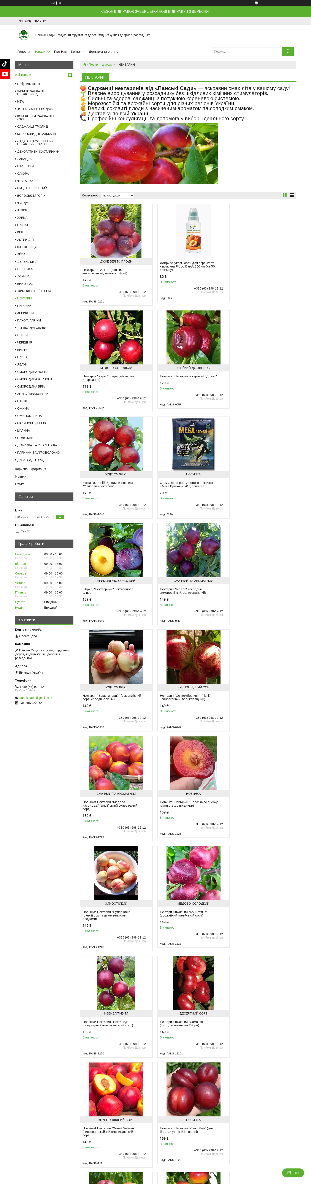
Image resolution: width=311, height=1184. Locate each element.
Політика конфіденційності (221, 1179)
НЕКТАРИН (25, 298)
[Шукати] (288, 51)
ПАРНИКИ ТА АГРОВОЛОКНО (38, 452)
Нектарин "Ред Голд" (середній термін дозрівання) (179, 1030)
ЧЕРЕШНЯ (24, 342)
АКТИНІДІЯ (25, 239)
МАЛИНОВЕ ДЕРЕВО (32, 423)
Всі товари (23, 74)
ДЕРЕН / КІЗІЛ (27, 261)
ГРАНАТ (23, 225)
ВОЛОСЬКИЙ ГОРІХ (31, 195)
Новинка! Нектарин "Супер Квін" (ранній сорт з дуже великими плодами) (106, 706)
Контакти (77, 51)
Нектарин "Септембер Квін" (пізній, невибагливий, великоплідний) (108, 594)
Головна (23, 51)
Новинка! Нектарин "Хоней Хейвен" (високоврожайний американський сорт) (182, 816)
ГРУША (22, 357)
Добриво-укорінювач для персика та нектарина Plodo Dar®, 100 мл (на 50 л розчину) (183, 266)
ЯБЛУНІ (22, 364)
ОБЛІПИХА (25, 269)
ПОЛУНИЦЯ (26, 438)
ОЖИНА (23, 408)
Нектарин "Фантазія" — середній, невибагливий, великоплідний (254, 924)
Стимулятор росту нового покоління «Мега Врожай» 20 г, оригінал (256, 378)
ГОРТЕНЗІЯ (25, 166)
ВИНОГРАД (25, 283)
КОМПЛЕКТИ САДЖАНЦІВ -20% (36, 117)
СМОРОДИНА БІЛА (31, 386)
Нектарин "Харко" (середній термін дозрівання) (255, 271)
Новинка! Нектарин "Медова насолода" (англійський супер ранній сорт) (183, 596)
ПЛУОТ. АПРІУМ (29, 320)
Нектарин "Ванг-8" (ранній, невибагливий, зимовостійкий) (105, 271)
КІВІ (20, 232)
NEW (20, 101)
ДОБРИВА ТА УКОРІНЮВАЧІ (37, 445)
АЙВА (21, 254)
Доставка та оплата (103, 51)
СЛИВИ (22, 335)
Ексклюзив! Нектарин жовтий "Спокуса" (177, 924)
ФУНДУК (23, 203)
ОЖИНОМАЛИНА (29, 416)
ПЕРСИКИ (24, 305)
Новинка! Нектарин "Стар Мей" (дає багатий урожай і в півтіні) (256, 814)
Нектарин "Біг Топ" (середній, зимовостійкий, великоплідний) (179, 484)
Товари (39, 51)
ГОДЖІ (22, 401)
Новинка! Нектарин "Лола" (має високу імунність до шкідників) (252, 594)
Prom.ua (176, 1176)
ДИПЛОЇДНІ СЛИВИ (31, 327)
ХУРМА (22, 217)
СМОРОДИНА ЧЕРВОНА (34, 379)
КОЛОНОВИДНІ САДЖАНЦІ (37, 134)
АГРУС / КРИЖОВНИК (32, 394)
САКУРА (23, 173)
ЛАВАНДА (24, 159)
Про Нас (60, 51)
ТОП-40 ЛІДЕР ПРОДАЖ (35, 109)
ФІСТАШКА (25, 181)
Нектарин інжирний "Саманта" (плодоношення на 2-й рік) (105, 814)
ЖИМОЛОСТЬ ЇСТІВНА (34, 291)
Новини (20, 476)
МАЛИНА (23, 430)
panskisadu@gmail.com (35, 698)
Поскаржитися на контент (187, 1179)
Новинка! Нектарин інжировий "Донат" (105, 378)
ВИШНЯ (23, 349)
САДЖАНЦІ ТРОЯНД (32, 126)
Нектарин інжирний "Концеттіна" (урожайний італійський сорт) (180, 704)
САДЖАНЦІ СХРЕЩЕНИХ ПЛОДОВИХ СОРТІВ (35, 142)
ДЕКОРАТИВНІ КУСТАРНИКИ (38, 151)
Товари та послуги (102, 64)
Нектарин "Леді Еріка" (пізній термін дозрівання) (255, 1030)
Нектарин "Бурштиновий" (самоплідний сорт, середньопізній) (255, 486)
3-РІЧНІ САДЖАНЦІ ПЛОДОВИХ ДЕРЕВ (31, 92)
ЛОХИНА (23, 276)
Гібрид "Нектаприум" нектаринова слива (108, 484)
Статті (19, 484)
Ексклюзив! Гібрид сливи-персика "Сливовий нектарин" (181, 378)
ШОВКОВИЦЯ (27, 247)
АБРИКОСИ (25, 313)
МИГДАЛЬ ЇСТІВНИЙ (32, 188)
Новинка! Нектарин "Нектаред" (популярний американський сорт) (254, 704)
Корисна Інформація (30, 469)
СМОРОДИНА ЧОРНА (32, 372)
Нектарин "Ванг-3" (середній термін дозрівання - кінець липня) (109, 924)
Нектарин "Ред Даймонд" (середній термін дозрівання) (109, 1030)
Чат (293, 1173)
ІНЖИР (22, 210)
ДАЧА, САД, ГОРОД (31, 460)
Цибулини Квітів (28, 83)
